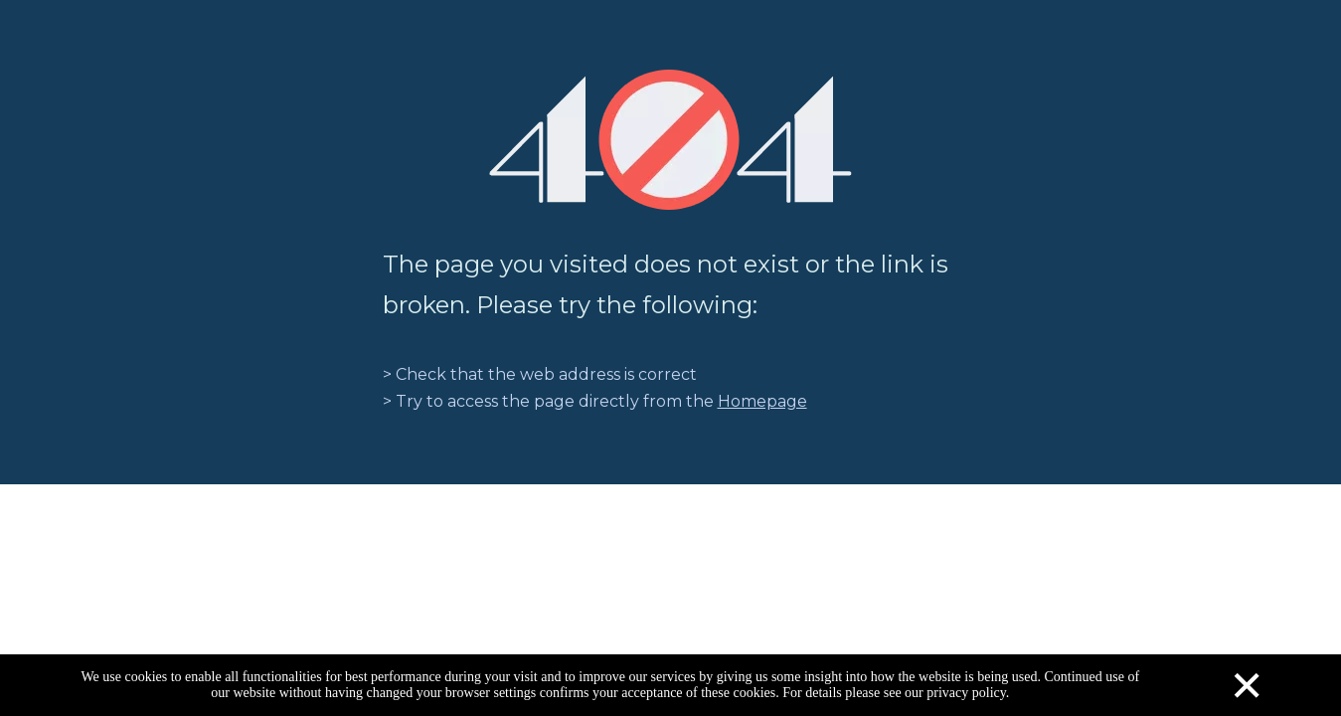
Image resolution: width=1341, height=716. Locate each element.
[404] (670, 140)
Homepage (762, 401)
